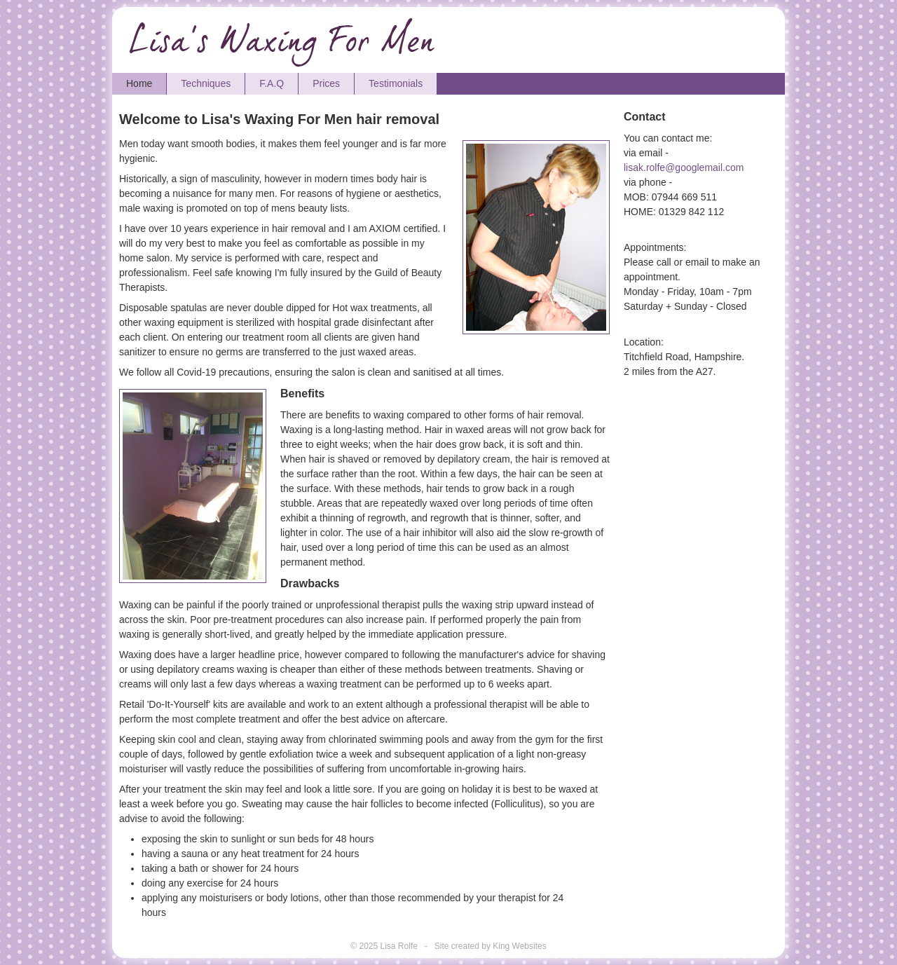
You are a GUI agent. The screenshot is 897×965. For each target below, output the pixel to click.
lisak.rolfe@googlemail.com (684, 167)
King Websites (519, 946)
